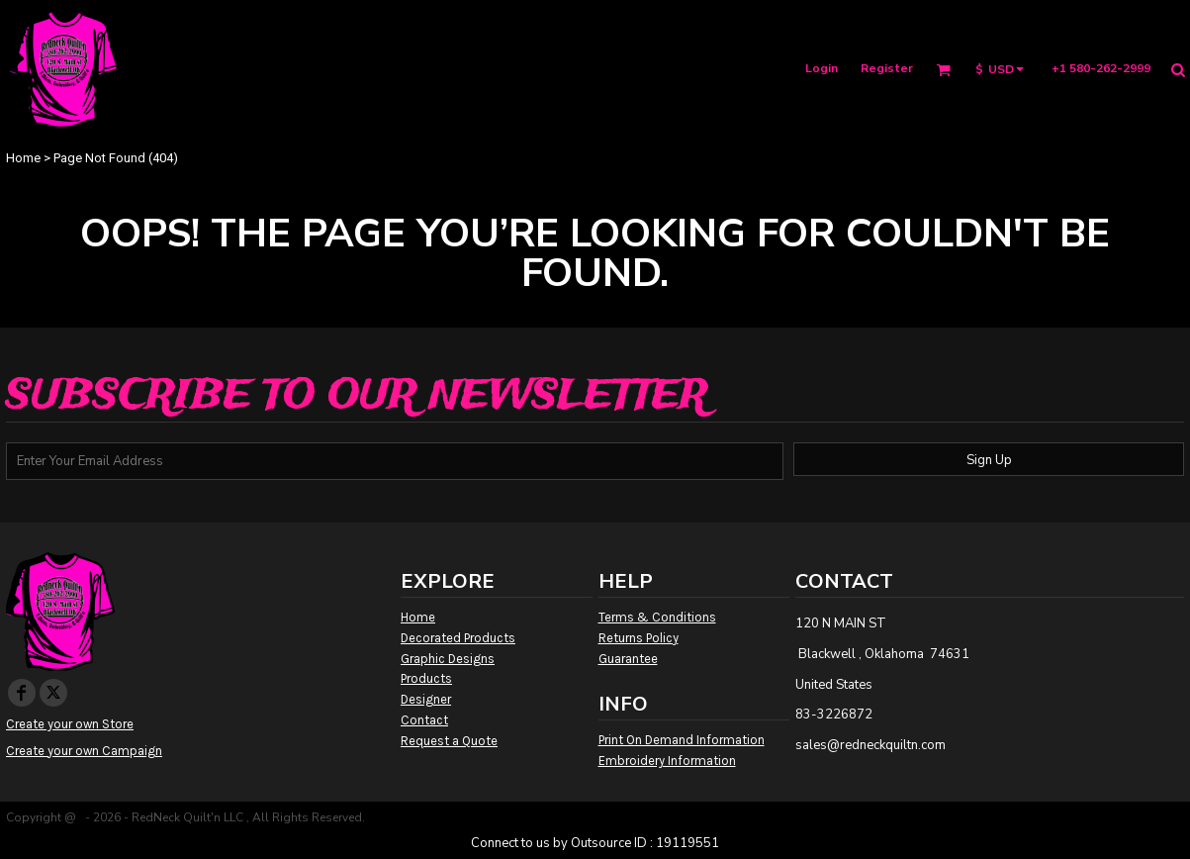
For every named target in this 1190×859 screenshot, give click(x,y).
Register (887, 68)
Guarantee (628, 658)
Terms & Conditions (657, 617)
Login (821, 68)
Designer (426, 699)
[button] (943, 69)
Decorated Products (458, 637)
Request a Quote (449, 740)
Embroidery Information (667, 760)
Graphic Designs (448, 658)
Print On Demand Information (681, 739)
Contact (424, 720)
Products (426, 678)
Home (23, 157)
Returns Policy (638, 637)
